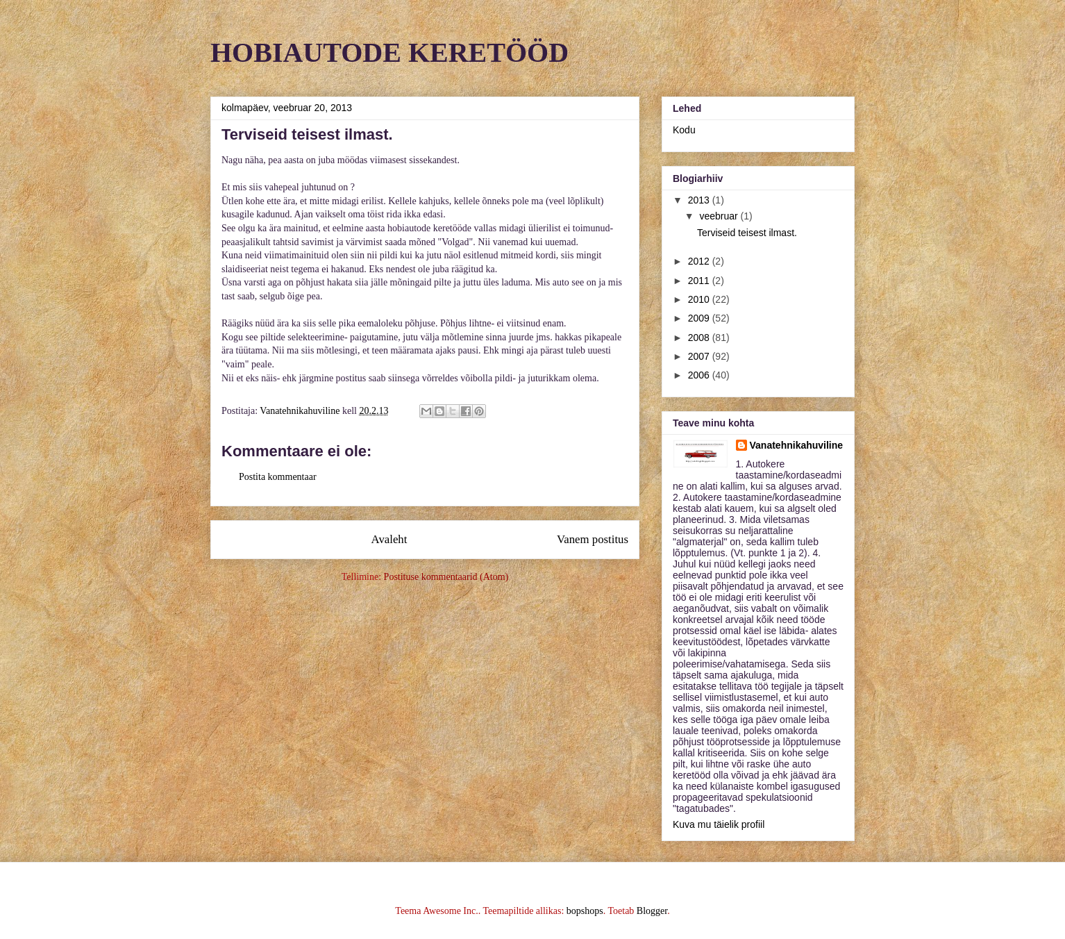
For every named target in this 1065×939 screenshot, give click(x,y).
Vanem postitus (592, 539)
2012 (700, 261)
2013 (700, 200)
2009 (700, 318)
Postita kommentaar (278, 477)
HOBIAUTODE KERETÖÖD (389, 52)
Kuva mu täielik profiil (718, 824)
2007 (700, 356)
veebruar (719, 216)
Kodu (684, 129)
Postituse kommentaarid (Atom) (446, 577)
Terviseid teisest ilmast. (747, 232)
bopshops (585, 911)
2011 (700, 280)
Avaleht (389, 539)
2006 (700, 375)
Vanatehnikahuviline (797, 445)
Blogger (652, 911)
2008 (700, 337)
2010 (700, 299)
